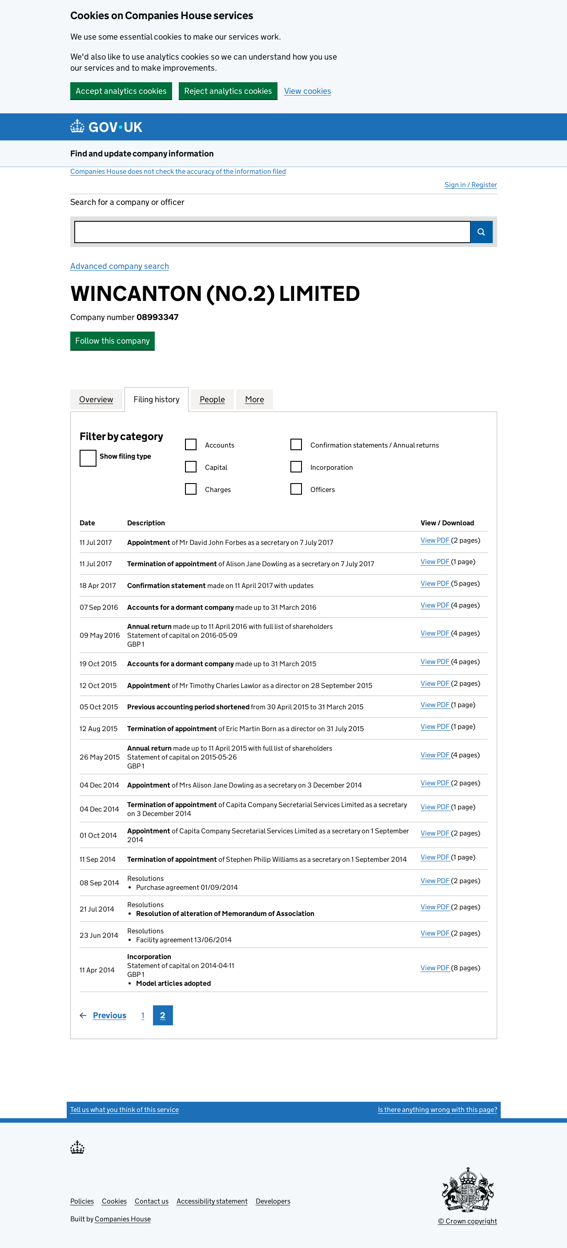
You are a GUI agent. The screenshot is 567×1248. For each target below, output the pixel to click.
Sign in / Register (471, 184)
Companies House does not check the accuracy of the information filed (178, 171)
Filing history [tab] (156, 399)
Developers (273, 1201)
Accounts (209, 446)
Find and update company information (142, 153)
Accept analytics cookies (121, 91)
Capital (206, 468)
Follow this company (112, 341)
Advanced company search (119, 266)
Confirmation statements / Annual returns (364, 446)
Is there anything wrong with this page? (437, 1109)
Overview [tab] (96, 399)
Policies (82, 1201)
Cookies (114, 1201)
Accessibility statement (212, 1201)
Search (481, 232)
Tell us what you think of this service (124, 1109)
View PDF (436, 540)
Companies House (123, 1219)
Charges (208, 490)
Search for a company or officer (127, 202)
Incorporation (321, 468)
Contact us (152, 1201)
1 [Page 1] (143, 1015)
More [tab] (254, 399)
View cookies (307, 91)
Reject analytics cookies (228, 91)
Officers (312, 490)
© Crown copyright (467, 1221)
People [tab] (212, 399)
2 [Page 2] (162, 1015)
